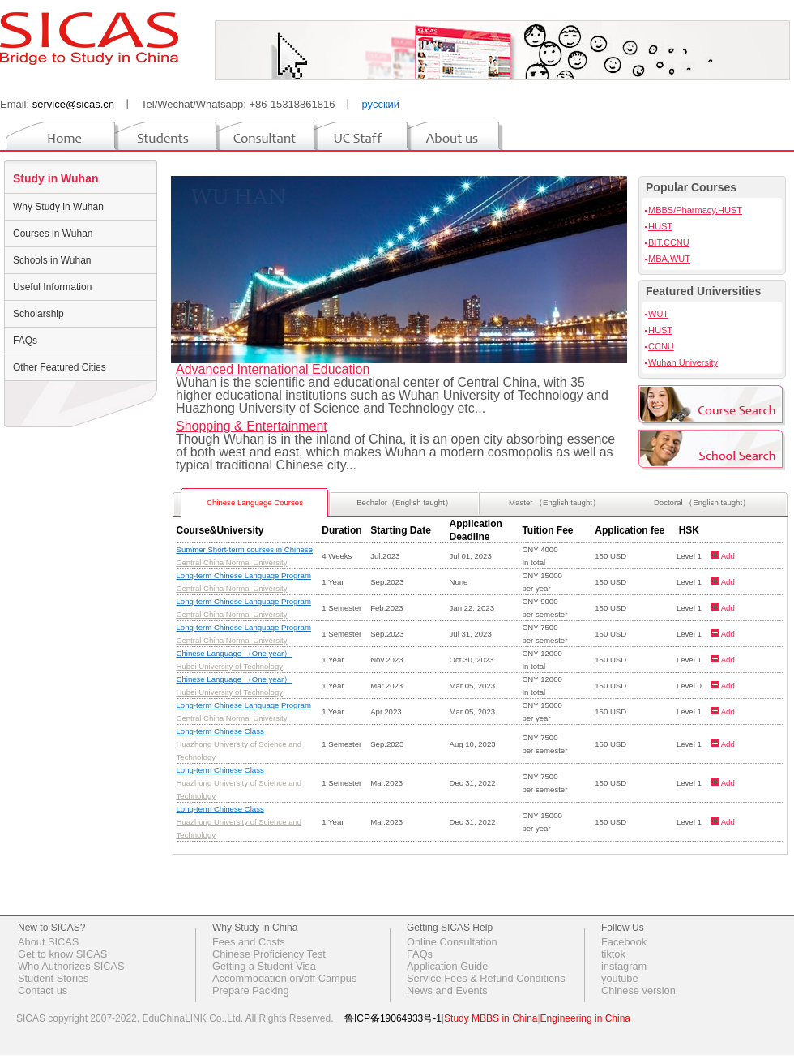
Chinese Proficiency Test (269, 954)
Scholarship (38, 313)
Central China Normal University (232, 562)
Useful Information (52, 287)
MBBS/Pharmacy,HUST (695, 210)
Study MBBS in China (490, 1018)
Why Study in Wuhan (58, 206)
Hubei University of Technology (230, 666)
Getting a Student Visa (264, 966)
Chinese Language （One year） (234, 653)
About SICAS (48, 942)
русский (380, 104)
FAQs (25, 340)
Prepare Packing (250, 990)
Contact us (42, 990)
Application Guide (447, 966)
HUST (660, 226)
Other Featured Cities (59, 367)
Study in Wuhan (56, 178)
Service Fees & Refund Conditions (486, 978)
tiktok (613, 954)
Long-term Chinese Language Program (244, 575)
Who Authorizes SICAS (71, 966)
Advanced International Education (272, 369)
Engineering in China (585, 1018)
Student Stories (53, 978)
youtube (619, 978)
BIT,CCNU (668, 242)
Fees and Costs (248, 942)
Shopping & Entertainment (251, 426)
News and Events (447, 990)
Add (727, 555)
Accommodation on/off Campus (284, 978)
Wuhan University (683, 362)
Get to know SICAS (62, 954)
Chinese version (638, 990)
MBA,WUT (669, 259)
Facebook (624, 942)
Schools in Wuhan (52, 260)
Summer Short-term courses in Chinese (245, 549)
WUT (658, 314)
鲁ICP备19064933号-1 (393, 1018)
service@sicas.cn (73, 104)
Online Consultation (452, 942)
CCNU (661, 346)
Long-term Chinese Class (220, 731)
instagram (624, 966)
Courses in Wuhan (53, 233)
